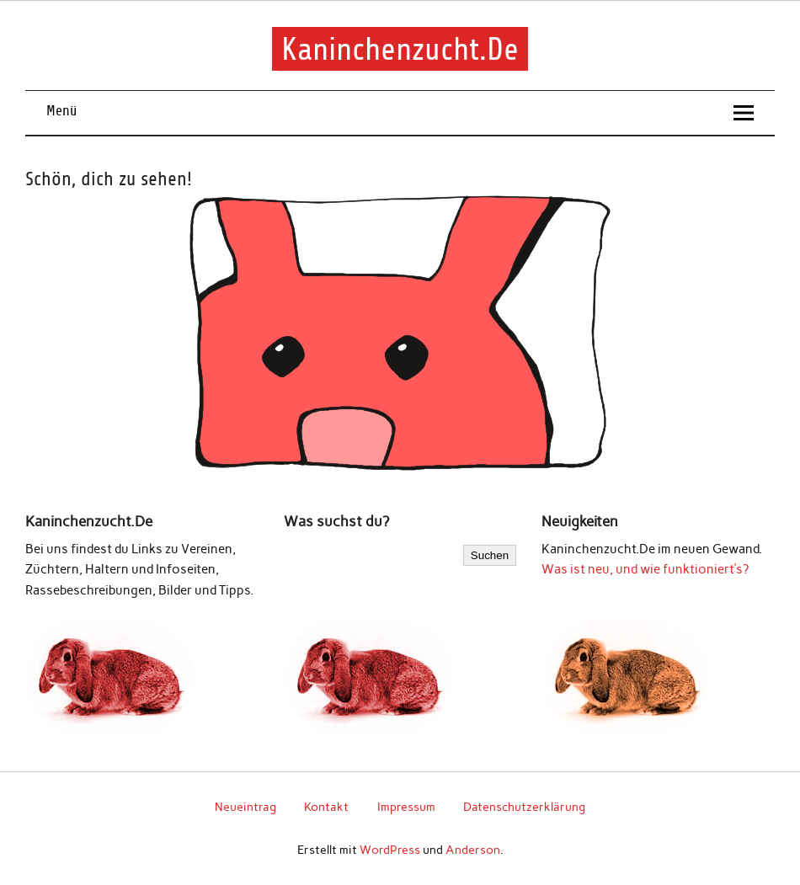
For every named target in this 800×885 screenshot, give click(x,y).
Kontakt (326, 806)
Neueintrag (245, 806)
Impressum (406, 806)
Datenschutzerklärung (524, 806)
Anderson (472, 849)
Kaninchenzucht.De (400, 48)
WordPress (390, 849)
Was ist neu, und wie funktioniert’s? (645, 569)
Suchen (490, 555)
